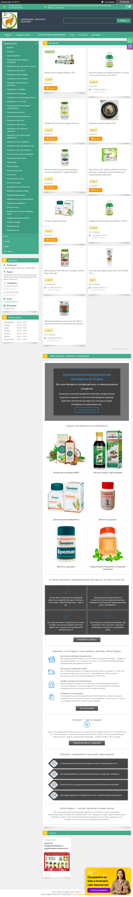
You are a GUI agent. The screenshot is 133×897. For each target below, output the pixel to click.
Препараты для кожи (16, 112)
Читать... (47, 875)
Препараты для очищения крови (20, 146)
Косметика (11, 175)
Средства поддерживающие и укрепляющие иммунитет (56, 845)
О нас (72, 35)
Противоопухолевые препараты (20, 154)
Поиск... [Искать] (123, 21)
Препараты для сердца (16, 93)
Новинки (10, 52)
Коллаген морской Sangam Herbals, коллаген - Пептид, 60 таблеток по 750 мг (109, 73)
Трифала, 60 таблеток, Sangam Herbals (61, 123)
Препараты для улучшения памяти (21, 97)
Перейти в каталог (86, 639)
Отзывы (6, 241)
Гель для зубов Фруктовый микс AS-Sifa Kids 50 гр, (108, 271)
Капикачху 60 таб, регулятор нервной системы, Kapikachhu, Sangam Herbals (60, 170)
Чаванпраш (11, 162)
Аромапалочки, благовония (18, 187)
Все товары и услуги (120, 349)
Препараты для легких (16, 124)
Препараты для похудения (18, 142)
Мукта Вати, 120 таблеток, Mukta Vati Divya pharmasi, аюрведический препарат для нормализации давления (108, 172)
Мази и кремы (12, 166)
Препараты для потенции (17, 79)
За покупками (87, 708)
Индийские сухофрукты (16, 203)
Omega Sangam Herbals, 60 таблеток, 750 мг (108, 221)
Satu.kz (78, 892)
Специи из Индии (13, 222)
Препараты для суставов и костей (21, 66)
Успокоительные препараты (19, 116)
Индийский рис (13, 226)
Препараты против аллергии (19, 150)
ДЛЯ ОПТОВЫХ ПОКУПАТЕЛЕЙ (51, 35)
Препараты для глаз (15, 120)
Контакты (83, 35)
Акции (5, 246)
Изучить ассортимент (87, 410)
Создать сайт (6, 2)
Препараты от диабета (16, 89)
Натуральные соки (14, 170)
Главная (7, 35)
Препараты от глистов (16, 102)
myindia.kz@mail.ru (11, 302)
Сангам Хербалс (13, 56)
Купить (52, 88)
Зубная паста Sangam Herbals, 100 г (59, 72)
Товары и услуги (23, 35)
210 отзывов (109, 2)
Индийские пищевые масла (18, 218)
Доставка (96, 35)
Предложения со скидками (87, 743)
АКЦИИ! (10, 48)
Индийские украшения (16, 195)
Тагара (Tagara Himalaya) (55, 221)
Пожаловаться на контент (82, 894)
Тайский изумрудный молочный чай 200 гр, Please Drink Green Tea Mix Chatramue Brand (63, 322)
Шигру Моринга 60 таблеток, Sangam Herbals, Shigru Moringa (64, 271)
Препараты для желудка (17, 75)
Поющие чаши (13, 207)
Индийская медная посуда (17, 191)
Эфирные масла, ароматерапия (20, 199)
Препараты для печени (16, 158)
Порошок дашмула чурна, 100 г (102, 123)
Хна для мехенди (14, 183)
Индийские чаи (13, 230)
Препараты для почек (16, 70)
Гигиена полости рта (15, 179)
